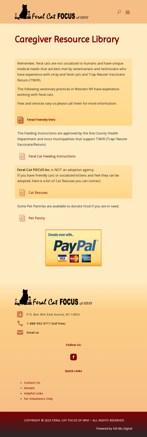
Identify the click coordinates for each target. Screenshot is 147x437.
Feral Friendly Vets (41, 119)
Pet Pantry (37, 218)
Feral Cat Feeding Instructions (52, 156)
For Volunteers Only (38, 399)
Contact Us (32, 382)
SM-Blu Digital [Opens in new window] (122, 428)
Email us (33, 332)
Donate (29, 388)
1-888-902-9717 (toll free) (46, 323)
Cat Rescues (38, 192)
